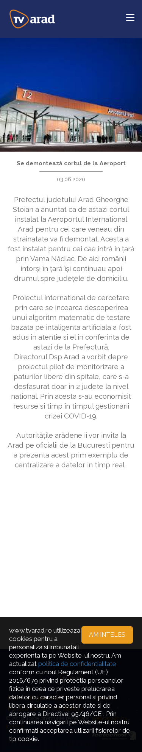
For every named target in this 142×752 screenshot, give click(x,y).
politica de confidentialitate (77, 663)
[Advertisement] (71, 552)
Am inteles (107, 634)
